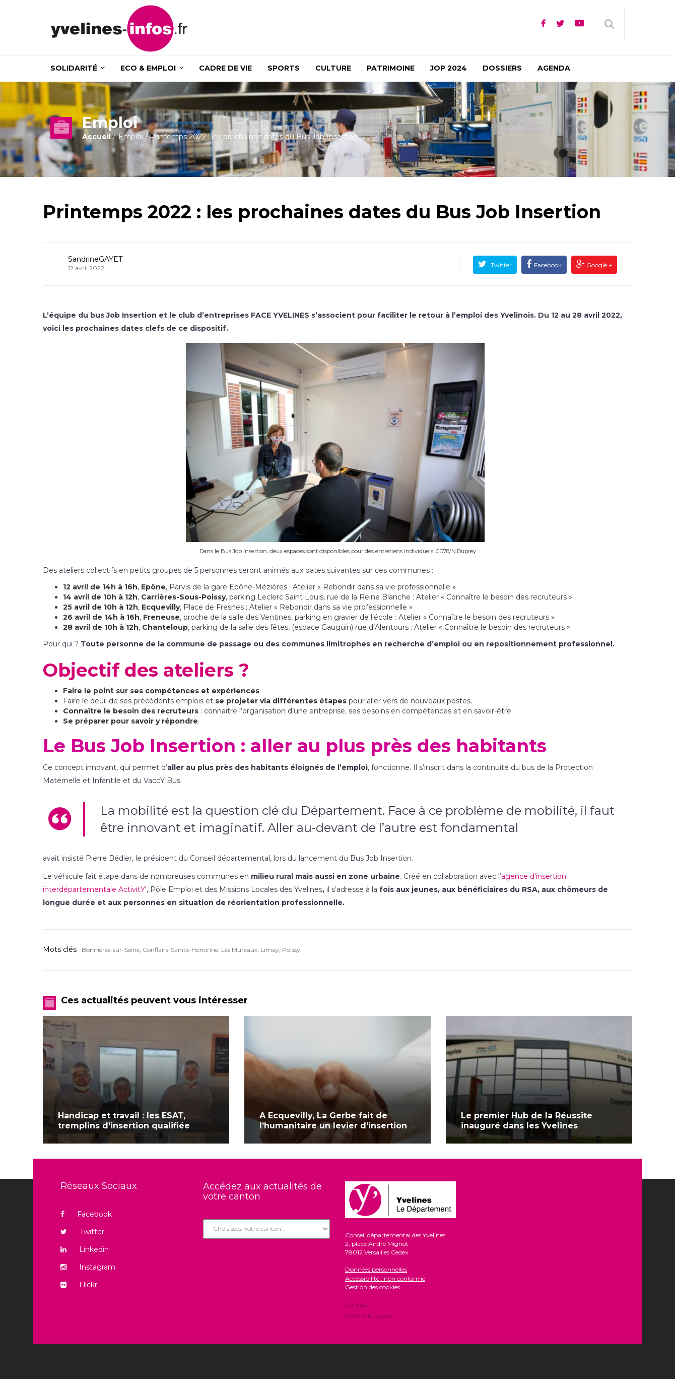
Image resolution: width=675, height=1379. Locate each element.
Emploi (130, 136)
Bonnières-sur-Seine (111, 949)
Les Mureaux (239, 949)
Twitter (500, 265)
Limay (269, 949)
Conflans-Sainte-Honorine (180, 949)
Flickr (78, 1284)
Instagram (87, 1267)
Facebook (548, 265)
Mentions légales (368, 1315)
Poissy (291, 949)
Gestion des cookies (372, 1287)
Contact (357, 1305)
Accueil (96, 136)
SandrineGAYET (95, 259)
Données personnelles (376, 1269)
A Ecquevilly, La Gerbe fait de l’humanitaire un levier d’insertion (333, 1120)
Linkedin (84, 1249)
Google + (598, 265)
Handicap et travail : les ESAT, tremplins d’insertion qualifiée (124, 1120)
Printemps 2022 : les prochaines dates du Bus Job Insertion (322, 212)
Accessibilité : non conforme (385, 1278)
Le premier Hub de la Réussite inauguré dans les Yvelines (526, 1120)
